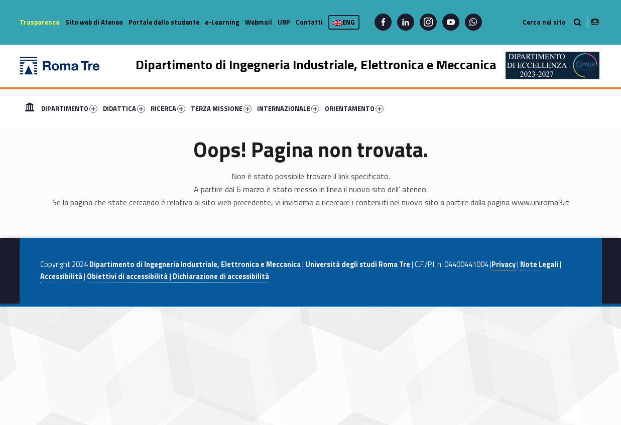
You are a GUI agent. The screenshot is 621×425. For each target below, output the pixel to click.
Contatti (309, 22)
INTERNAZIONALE (288, 108)
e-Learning (222, 22)
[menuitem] (30, 108)
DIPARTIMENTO (69, 108)
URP (284, 22)
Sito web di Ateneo (94, 22)
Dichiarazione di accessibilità (221, 276)
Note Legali (539, 264)
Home (30, 108)
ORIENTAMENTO (354, 108)
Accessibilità (61, 276)
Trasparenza (40, 22)
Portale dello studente (164, 22)
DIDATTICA (124, 108)
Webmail (258, 22)
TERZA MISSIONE (221, 108)
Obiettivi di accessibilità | (130, 276)
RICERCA (168, 108)
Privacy (503, 264)
